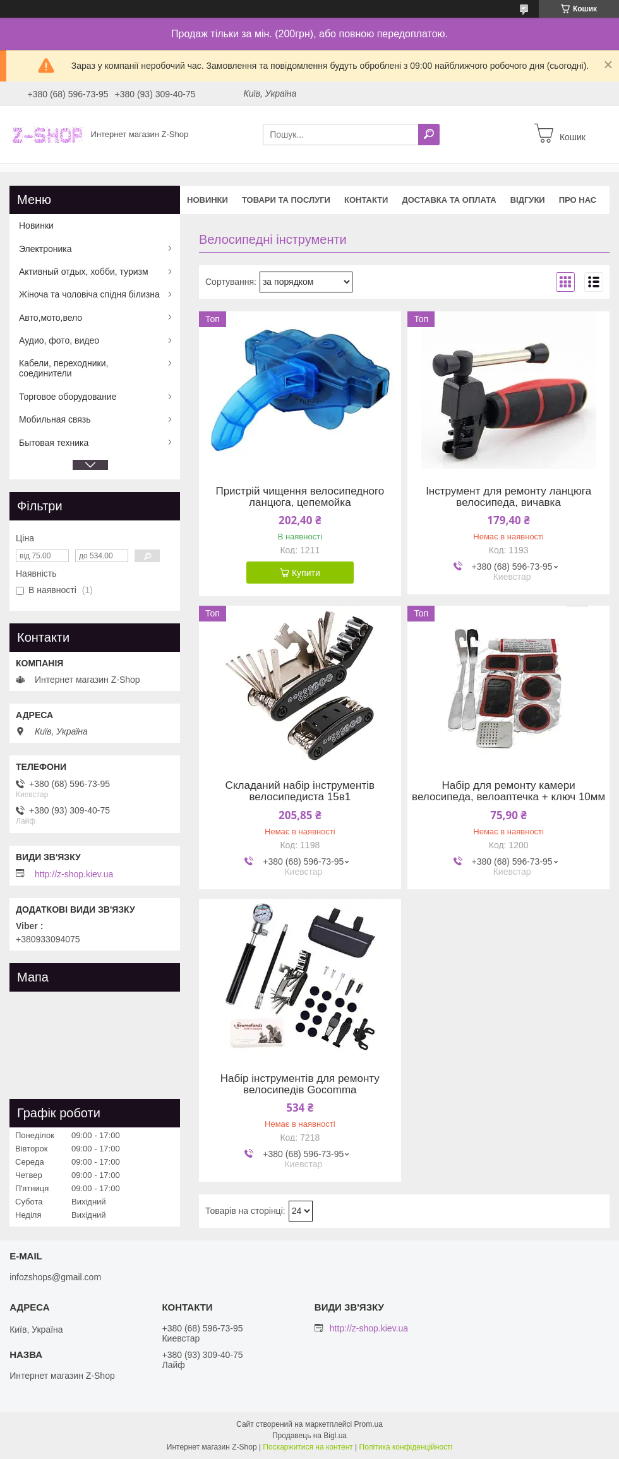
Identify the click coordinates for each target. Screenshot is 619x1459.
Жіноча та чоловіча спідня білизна (89, 294)
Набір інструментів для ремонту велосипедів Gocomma (300, 1084)
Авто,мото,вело (50, 318)
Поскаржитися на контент (307, 1447)
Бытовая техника (53, 443)
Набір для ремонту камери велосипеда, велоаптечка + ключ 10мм (508, 791)
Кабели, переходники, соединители (63, 368)
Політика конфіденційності (406, 1447)
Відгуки (527, 200)
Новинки (207, 200)
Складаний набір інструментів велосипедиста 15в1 (300, 791)
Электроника (45, 249)
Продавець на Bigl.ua (309, 1435)
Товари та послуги (286, 200)
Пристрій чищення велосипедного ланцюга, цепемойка (299, 497)
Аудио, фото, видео (59, 340)
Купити (306, 573)
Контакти (366, 200)
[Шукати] (429, 134)
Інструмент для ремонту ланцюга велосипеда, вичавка (508, 497)
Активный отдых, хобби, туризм (83, 272)
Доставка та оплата (449, 200)
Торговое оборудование (67, 397)
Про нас (577, 200)
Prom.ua (368, 1424)
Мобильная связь (54, 419)
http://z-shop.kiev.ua (74, 874)
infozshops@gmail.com (55, 1277)
